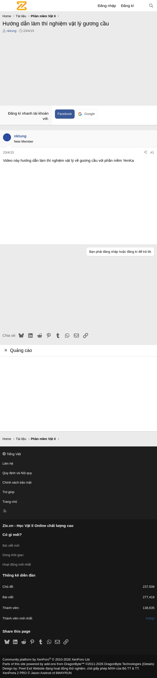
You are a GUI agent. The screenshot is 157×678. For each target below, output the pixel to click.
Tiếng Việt (11, 454)
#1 (152, 152)
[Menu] (6, 5)
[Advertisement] (78, 70)
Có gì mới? (12, 534)
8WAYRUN (64, 673)
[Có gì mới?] (141, 5)
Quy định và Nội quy (17, 473)
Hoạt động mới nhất (16, 564)
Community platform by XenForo (46, 659)
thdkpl (150, 618)
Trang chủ (9, 502)
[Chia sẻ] (145, 153)
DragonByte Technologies (122, 664)
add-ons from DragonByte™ (64, 664)
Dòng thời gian (12, 555)
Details (148, 664)
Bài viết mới (10, 545)
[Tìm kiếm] (151, 5)
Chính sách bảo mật (16, 482)
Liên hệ (7, 463)
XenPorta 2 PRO (14, 673)
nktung (11, 31)
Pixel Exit (25, 668)
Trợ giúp (8, 492)
